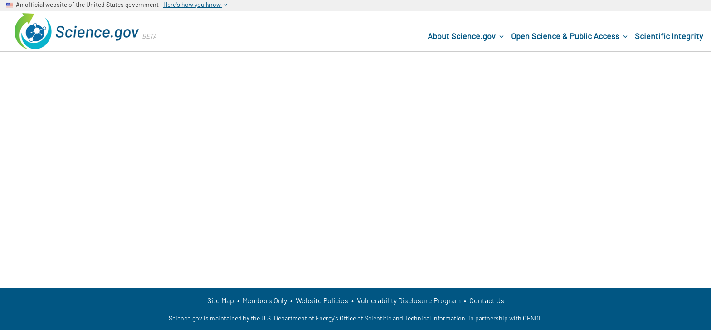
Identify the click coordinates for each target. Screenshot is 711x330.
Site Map (220, 300)
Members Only (265, 300)
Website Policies (322, 300)
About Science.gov (467, 36)
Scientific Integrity (669, 36)
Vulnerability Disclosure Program (409, 300)
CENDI (532, 318)
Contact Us (486, 300)
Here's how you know (196, 4)
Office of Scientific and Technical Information (402, 318)
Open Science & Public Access (570, 36)
